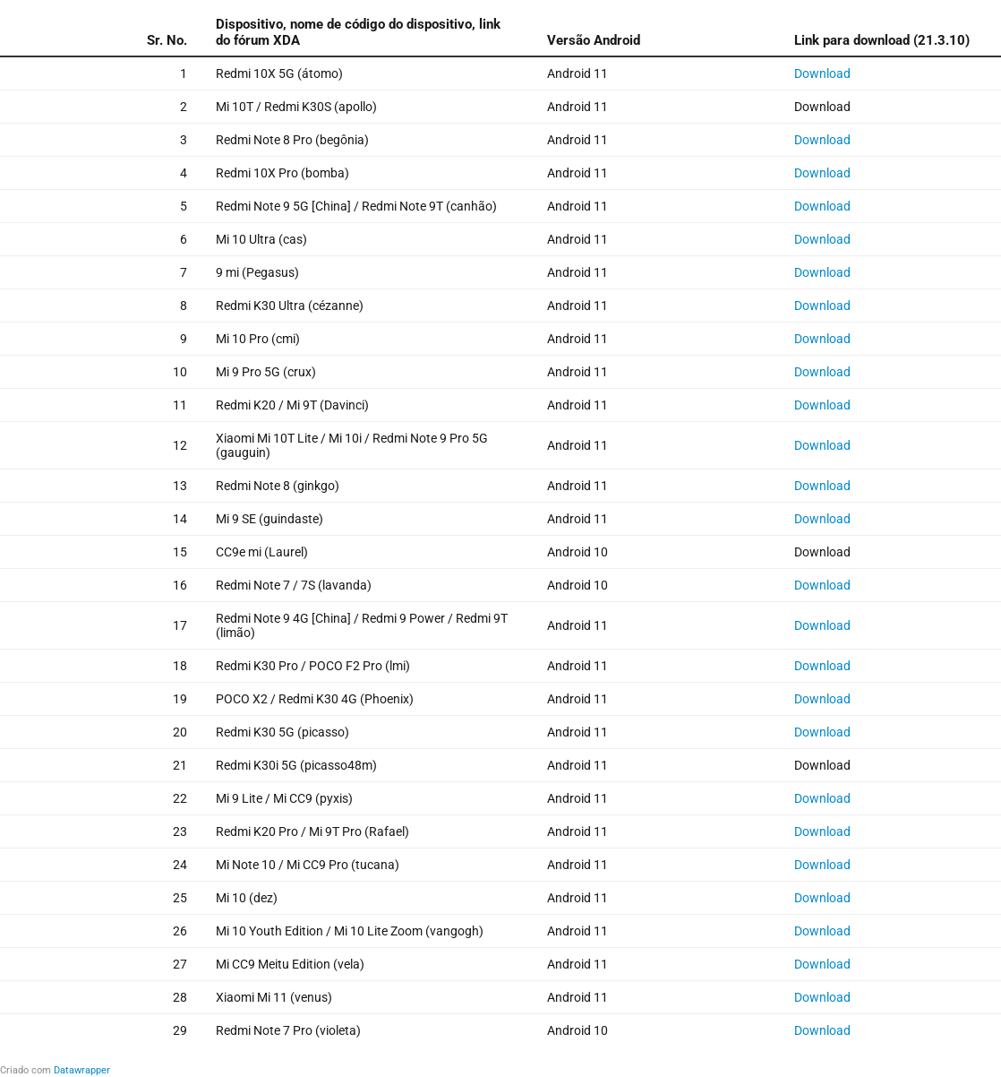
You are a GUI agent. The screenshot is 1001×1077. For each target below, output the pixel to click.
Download (822, 73)
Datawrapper (82, 1070)
